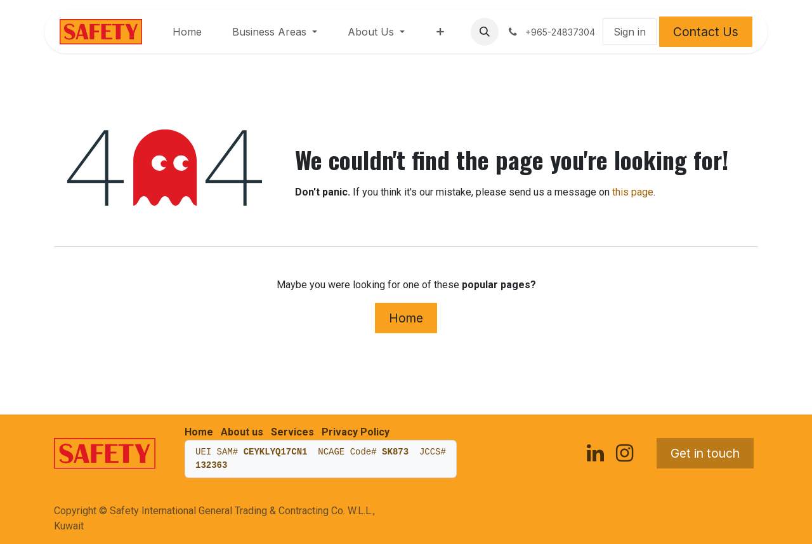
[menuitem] (187, 31)
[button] (485, 32)
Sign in (629, 31)
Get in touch (705, 453)
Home (406, 318)
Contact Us (705, 31)
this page (632, 192)
